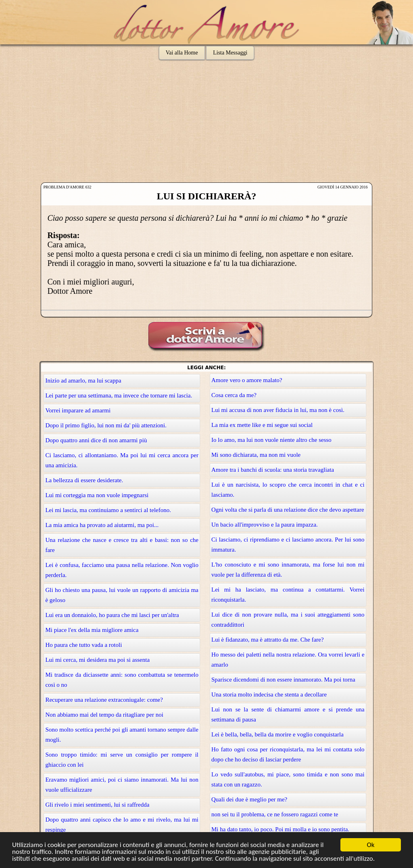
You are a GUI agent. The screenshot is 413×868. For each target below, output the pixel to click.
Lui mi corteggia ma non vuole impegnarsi (96, 495)
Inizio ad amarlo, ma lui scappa (83, 380)
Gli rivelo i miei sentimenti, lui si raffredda (97, 804)
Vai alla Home (182, 53)
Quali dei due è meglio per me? (249, 799)
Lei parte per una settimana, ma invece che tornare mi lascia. (118, 395)
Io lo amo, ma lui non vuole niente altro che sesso (271, 440)
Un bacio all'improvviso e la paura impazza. (264, 524)
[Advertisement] (206, 121)
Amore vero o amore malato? (246, 380)
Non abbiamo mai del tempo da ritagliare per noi (104, 714)
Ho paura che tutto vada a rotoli (83, 645)
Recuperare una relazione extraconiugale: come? (104, 699)
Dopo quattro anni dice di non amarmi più (96, 440)
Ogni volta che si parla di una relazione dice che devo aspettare (287, 509)
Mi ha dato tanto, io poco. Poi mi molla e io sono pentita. (280, 829)
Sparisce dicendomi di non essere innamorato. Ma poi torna (283, 679)
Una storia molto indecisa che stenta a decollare (269, 694)
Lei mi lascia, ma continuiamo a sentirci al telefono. (108, 510)
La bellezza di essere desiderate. (84, 480)
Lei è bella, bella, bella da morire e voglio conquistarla (277, 734)
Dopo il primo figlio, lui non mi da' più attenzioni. (106, 425)
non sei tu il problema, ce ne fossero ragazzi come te (274, 814)
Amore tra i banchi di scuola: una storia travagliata (272, 469)
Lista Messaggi (230, 53)
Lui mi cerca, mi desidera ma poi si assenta (97, 660)
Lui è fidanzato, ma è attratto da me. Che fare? (267, 639)
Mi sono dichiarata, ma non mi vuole (255, 455)
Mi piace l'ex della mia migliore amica (91, 630)
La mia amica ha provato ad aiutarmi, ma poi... (102, 525)
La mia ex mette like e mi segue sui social (262, 425)
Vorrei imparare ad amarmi (78, 410)
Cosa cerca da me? (234, 395)
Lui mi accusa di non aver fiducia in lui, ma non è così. (277, 410)
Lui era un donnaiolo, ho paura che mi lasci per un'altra (112, 615)
